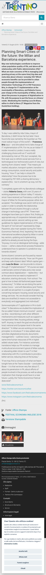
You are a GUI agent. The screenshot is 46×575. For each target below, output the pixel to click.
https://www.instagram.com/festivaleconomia (22, 397)
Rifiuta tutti (23, 557)
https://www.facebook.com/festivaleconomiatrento (24, 393)
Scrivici (7, 508)
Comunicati (18, 30)
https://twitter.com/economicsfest (16, 389)
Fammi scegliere (23, 563)
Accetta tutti (23, 551)
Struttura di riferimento (12, 505)
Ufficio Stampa (7, 30)
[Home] (2, 24)
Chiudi (23, 568)
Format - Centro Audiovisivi (14, 491)
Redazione (8, 485)
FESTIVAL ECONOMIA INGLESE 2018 (23, 414)
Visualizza (7, 445)
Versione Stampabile (16, 419)
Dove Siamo (9, 502)
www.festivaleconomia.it (12, 385)
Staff (6, 488)
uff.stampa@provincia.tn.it (11, 464)
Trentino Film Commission (13, 495)
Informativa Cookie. (11, 544)
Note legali (8, 515)
